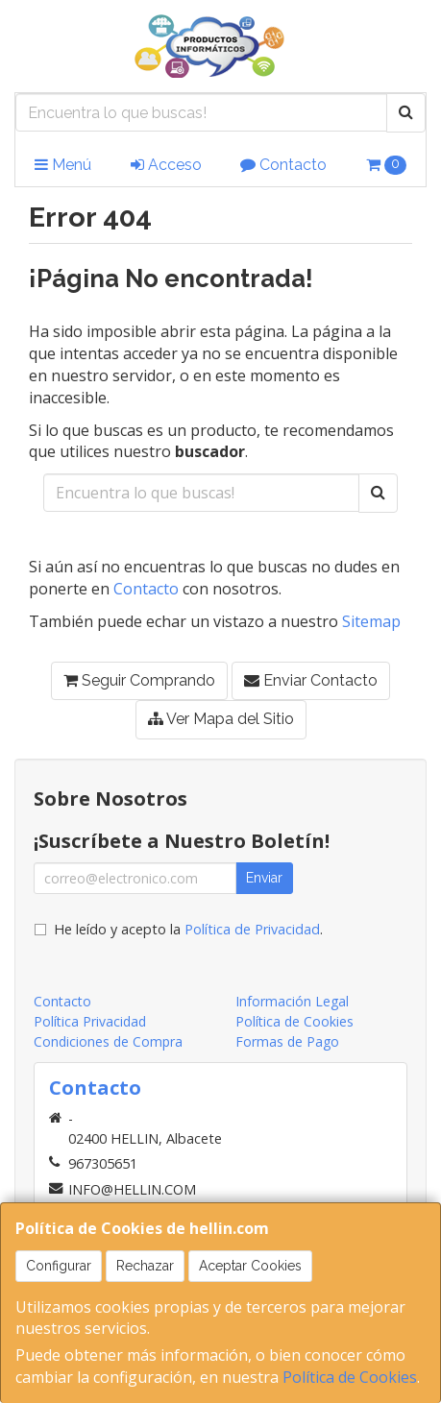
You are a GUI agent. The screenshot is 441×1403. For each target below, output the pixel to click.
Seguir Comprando (139, 680)
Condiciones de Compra (108, 1041)
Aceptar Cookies (250, 1265)
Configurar (58, 1265)
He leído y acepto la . (188, 929)
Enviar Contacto (311, 680)
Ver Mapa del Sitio (221, 719)
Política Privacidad (90, 1021)
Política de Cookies (349, 1377)
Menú (63, 165)
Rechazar (145, 1265)
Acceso (166, 165)
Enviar (264, 877)
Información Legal (292, 1001)
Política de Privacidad (252, 929)
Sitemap (371, 621)
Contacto (283, 165)
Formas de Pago (287, 1041)
